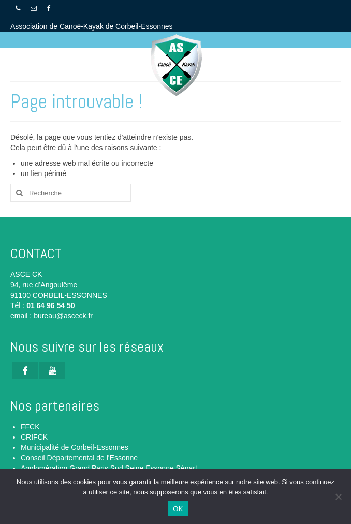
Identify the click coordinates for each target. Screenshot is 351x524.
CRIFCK (34, 437)
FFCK (30, 427)
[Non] (338, 496)
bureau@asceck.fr (63, 316)
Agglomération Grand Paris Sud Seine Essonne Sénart (109, 468)
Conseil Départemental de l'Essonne (79, 458)
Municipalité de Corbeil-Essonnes (74, 447)
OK (178, 509)
